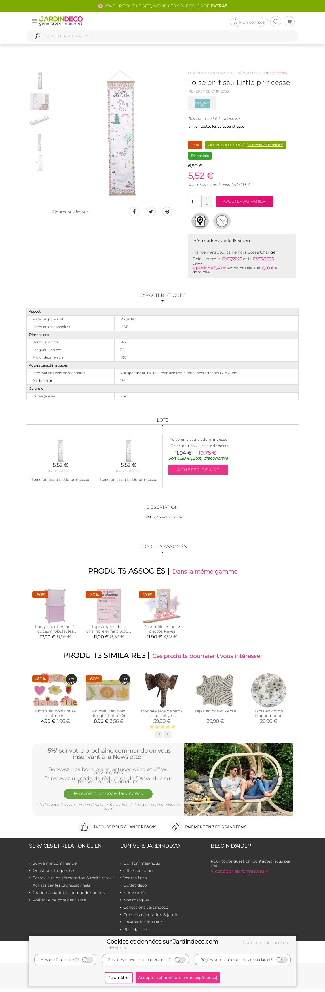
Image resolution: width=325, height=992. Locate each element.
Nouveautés (135, 894)
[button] (207, 199)
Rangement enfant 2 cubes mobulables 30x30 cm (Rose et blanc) (55, 634)
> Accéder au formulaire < (239, 873)
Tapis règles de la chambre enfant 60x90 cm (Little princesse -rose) (108, 634)
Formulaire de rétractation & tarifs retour (73, 880)
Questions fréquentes (54, 872)
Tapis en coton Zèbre (215, 713)
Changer (268, 252)
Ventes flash (135, 880)
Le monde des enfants (210, 73)
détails (118, 947)
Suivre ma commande (55, 865)
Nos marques (136, 902)
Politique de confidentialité (59, 902)
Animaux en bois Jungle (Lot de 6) (108, 715)
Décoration (248, 73)
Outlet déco (135, 887)
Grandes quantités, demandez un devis (71, 894)
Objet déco (275, 73)
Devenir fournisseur (142, 924)
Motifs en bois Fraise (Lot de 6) (55, 715)
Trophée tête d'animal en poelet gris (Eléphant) (162, 718)
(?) (77, 959)
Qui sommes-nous (141, 865)
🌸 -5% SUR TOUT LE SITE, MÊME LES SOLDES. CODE (162, 5)
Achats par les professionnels (61, 887)
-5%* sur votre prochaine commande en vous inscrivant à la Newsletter (108, 755)
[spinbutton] (200, 201)
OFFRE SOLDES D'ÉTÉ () (245, 145)
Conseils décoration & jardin (150, 916)
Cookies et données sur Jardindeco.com (162, 941)
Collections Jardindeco (145, 909)
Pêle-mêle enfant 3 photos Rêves (162, 630)
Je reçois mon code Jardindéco (108, 797)
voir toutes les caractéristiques (216, 126)
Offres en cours (138, 872)
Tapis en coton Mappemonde (268, 715)
